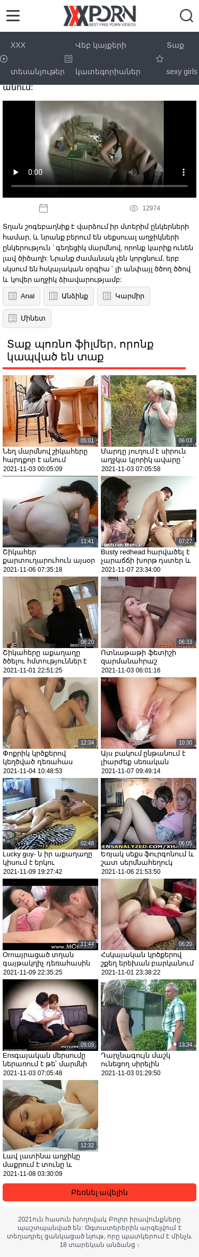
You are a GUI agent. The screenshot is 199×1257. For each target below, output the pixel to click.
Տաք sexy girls (176, 58)
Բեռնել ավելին (99, 1192)
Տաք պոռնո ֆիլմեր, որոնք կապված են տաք (80, 350)
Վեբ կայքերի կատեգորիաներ (103, 58)
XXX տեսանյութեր (32, 58)
